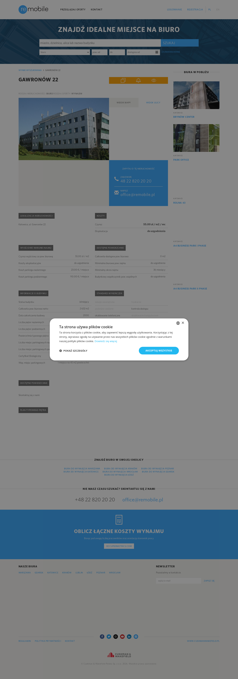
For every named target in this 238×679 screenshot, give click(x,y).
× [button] (182, 323)
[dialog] (119, 339)
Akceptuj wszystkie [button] (158, 350)
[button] (73, 350)
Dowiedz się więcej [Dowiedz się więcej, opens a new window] (106, 341)
